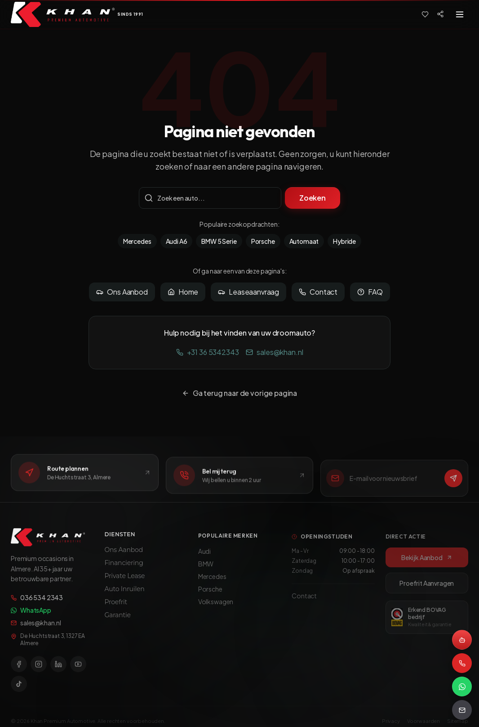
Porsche (263, 241)
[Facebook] (19, 668)
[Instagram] (39, 668)
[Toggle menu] (459, 14)
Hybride (344, 241)
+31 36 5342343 (207, 352)
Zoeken (312, 197)
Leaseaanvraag (248, 291)
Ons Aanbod (121, 291)
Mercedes (137, 241)
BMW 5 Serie (218, 241)
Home (183, 291)
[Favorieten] (425, 14)
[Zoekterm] (210, 198)
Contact (318, 291)
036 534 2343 (37, 601)
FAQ (370, 291)
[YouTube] (78, 668)
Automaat (304, 241)
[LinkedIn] (58, 668)
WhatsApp (31, 614)
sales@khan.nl (274, 352)
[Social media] (440, 14)
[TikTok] (19, 688)
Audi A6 (176, 241)
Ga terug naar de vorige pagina (239, 393)
